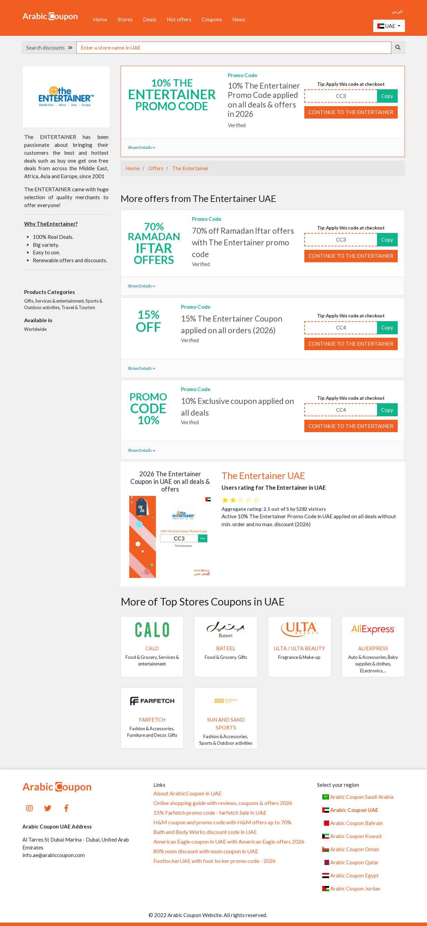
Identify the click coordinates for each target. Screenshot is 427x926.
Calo (152, 648)
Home (100, 19)
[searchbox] (233, 47)
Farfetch (152, 719)
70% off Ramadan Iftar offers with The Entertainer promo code (243, 242)
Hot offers (179, 19)
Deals (149, 19)
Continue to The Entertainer (350, 112)
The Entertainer (190, 168)
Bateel (225, 648)
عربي (397, 11)
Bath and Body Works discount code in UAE (205, 832)
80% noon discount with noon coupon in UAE (205, 851)
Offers (155, 168)
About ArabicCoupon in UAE (187, 793)
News (238, 19)
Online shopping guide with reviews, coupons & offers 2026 (222, 803)
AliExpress (373, 648)
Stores (125, 19)
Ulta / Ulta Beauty (299, 648)
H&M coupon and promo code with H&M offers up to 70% (222, 822)
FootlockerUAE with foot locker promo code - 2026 (214, 861)
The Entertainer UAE (263, 475)
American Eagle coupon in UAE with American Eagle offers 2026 (228, 841)
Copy (387, 96)
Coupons (212, 19)
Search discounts (49, 47)
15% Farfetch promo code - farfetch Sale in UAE (209, 813)
